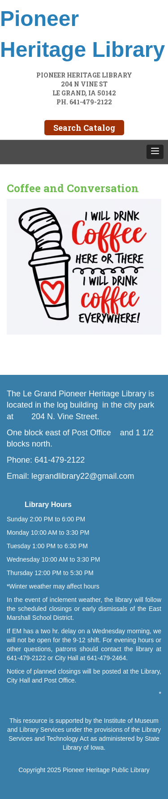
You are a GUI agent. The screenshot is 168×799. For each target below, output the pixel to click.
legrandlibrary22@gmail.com (82, 476)
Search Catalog (84, 127)
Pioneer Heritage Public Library (106, 769)
